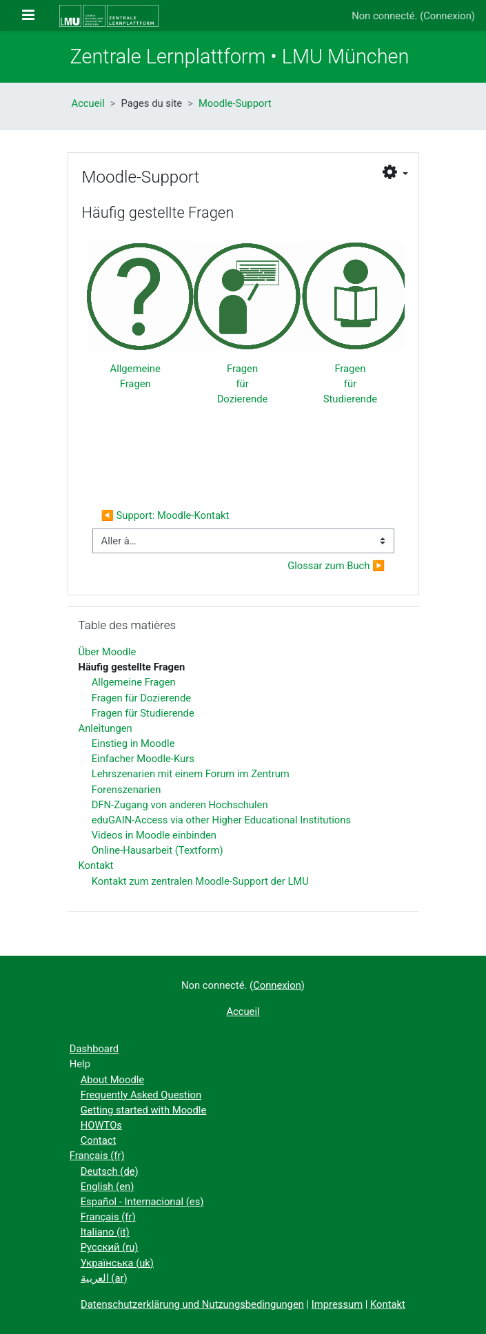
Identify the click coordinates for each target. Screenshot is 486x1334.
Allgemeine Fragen (134, 682)
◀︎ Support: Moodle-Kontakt (165, 515)
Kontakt (96, 865)
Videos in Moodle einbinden (154, 835)
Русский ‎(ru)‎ (110, 1247)
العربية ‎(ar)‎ (104, 1278)
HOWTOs (101, 1125)
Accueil (88, 103)
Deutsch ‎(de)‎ (110, 1171)
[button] (395, 172)
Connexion (447, 16)
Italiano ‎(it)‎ (105, 1232)
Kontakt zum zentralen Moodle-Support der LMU (200, 881)
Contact (99, 1140)
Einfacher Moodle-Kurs (143, 758)
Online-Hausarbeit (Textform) (157, 850)
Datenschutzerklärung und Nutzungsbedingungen (192, 1304)
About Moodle (112, 1080)
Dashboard (94, 1049)
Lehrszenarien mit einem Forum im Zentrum (191, 774)
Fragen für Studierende (350, 383)
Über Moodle (107, 652)
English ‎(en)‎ (107, 1186)
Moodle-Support (235, 103)
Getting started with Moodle (144, 1110)
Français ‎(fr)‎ (97, 1155)
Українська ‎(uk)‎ (117, 1263)
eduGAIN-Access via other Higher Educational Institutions (221, 820)
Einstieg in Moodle (133, 743)
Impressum (337, 1304)
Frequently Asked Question (141, 1095)
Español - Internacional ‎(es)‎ (142, 1202)
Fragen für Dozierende (242, 383)
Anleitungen (105, 728)
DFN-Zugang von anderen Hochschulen (180, 805)
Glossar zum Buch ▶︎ (336, 566)
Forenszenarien (126, 789)
